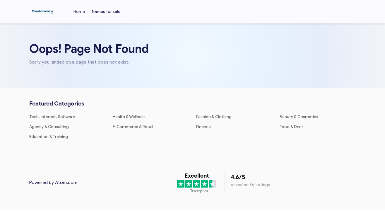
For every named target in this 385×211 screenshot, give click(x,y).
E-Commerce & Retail (133, 126)
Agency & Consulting (49, 126)
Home (79, 11)
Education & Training (48, 136)
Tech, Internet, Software (52, 116)
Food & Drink (292, 126)
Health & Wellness (129, 116)
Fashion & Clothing (214, 116)
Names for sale (106, 11)
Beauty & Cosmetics (299, 116)
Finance (203, 126)
